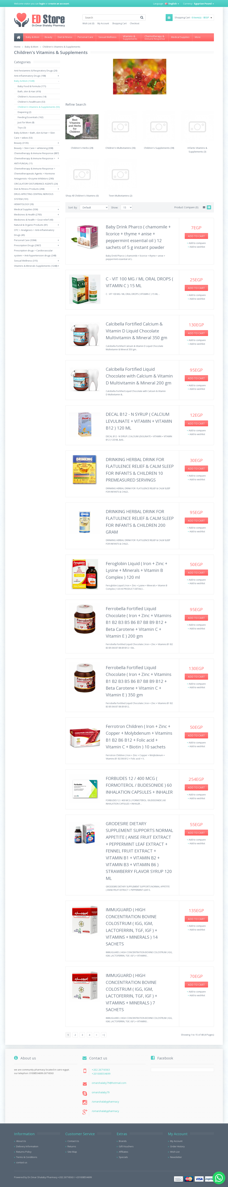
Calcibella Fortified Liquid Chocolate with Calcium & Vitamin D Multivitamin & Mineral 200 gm (139, 376)
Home (17, 46)
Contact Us (73, 1141)
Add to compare (197, 243)
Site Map (72, 1151)
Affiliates (123, 1151)
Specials (123, 1157)
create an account (58, 3)
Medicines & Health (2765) (28, 214)
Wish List (175, 1151)
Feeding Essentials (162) (30, 117)
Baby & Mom (31, 46)
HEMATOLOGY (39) (23, 204)
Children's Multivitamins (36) (120, 147)
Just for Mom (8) (26, 122)
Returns (72, 1146)
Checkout (134, 23)
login (42, 3)
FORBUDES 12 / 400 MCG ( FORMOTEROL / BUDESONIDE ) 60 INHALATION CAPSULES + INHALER (139, 785)
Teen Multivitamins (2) (120, 195)
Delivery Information (27, 1146)
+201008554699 (101, 1073)
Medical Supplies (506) (26, 209)
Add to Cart (196, 236)
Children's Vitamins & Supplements (61, 46)
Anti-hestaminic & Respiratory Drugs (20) (35, 70)
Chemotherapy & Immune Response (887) (36, 153)
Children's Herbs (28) (82, 147)
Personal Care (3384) (25, 240)
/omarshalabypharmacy (105, 1101)
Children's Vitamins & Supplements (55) (39, 106)
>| (103, 1034)
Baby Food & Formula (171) (32, 86)
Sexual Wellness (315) (26, 260)
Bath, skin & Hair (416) (29, 91)
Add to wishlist (197, 246)
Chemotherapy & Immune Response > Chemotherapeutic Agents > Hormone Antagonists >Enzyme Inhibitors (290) (34, 173)
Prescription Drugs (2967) (27, 245)
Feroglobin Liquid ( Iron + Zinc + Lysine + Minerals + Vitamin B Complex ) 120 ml (136, 570)
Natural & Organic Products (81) (31, 224)
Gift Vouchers (126, 1146)
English (172, 3)
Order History (177, 1146)
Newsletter (176, 1157)
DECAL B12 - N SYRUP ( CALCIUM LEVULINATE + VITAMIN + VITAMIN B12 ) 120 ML (139, 421)
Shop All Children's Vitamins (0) (82, 195)
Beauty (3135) (21, 142)
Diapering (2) (24, 112)
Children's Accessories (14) (32, 96)
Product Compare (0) (186, 207)
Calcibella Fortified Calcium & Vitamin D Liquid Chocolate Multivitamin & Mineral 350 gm (136, 330)
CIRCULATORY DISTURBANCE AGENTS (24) (36, 183)
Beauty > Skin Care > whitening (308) (33, 148)
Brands (123, 1141)
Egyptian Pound (204, 3)
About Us (21, 1141)
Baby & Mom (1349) (24, 80)
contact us (21, 1162)
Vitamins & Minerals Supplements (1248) (35, 265)
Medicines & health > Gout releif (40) (33, 219)
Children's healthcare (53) (31, 101)
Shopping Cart (119, 23)
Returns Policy (24, 1151)
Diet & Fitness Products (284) (29, 188)
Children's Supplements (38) (159, 147)
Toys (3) (22, 127)
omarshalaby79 (101, 1092)
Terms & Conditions (26, 1157)
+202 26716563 (101, 1069)
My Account (103, 23)
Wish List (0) (88, 23)
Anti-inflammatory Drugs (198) (30, 75)
